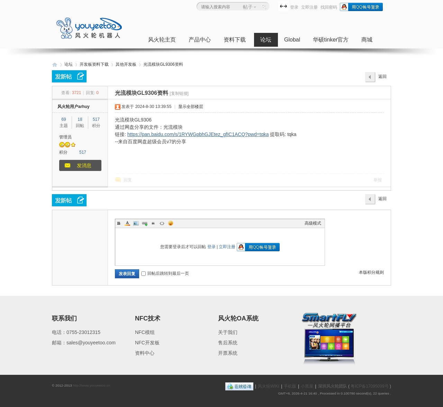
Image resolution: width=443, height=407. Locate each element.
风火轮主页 (162, 40)
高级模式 (313, 223)
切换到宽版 (283, 6)
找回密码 (328, 7)
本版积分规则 (371, 272)
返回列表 (382, 78)
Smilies (170, 223)
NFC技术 (147, 318)
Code (162, 223)
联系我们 (64, 318)
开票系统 (227, 353)
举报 (377, 180)
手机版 (290, 386)
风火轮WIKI (268, 386)
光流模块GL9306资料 (163, 64)
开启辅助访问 (276, 6)
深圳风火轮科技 (54, 65)
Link (144, 223)
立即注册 (309, 7)
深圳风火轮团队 (332, 386)
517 (96, 119)
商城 (366, 40)
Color (127, 223)
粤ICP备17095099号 (369, 386)
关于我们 (227, 332)
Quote (153, 223)
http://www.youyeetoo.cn (91, 385)
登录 (294, 7)
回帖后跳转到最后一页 (165, 273)
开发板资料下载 (94, 64)
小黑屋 (307, 386)
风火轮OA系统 (238, 318)
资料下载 (235, 40)
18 (80, 119)
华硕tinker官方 (331, 40)
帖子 (248, 7)
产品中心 (200, 40)
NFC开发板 (147, 342)
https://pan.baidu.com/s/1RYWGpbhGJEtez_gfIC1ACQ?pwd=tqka (198, 134)
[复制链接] (179, 93)
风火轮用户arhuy (73, 106)
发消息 (84, 165)
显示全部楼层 (190, 106)
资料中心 (144, 353)
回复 (128, 180)
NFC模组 (145, 332)
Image (136, 223)
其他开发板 (126, 64)
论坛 (265, 40)
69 (63, 119)
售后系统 (227, 342)
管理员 (65, 137)
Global (292, 40)
